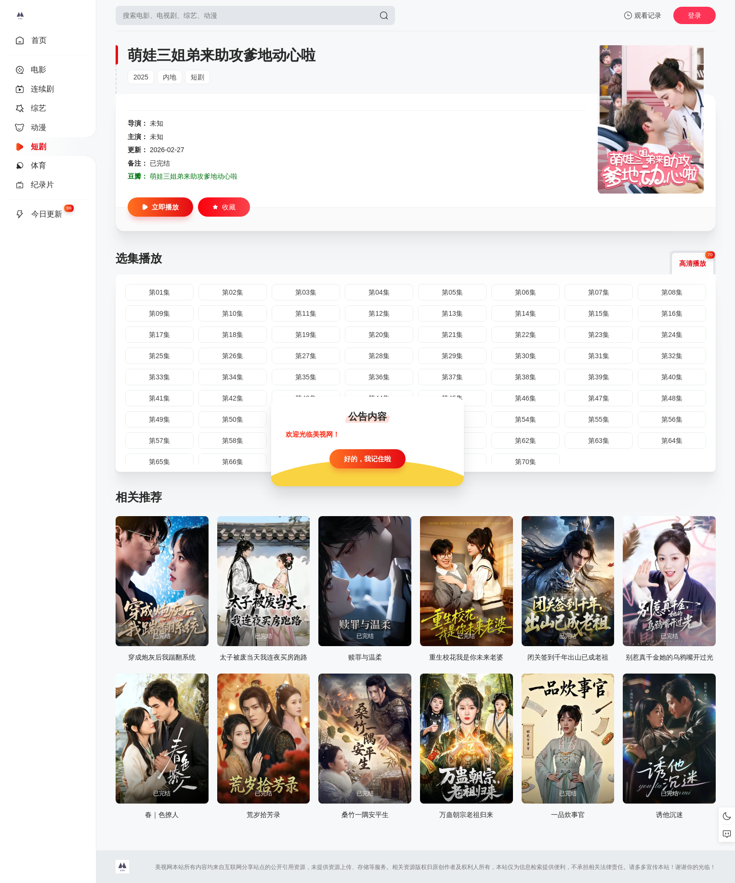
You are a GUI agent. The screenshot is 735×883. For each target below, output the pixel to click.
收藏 (224, 207)
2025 (140, 77)
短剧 (197, 77)
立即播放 (160, 207)
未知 (156, 123)
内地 (169, 77)
